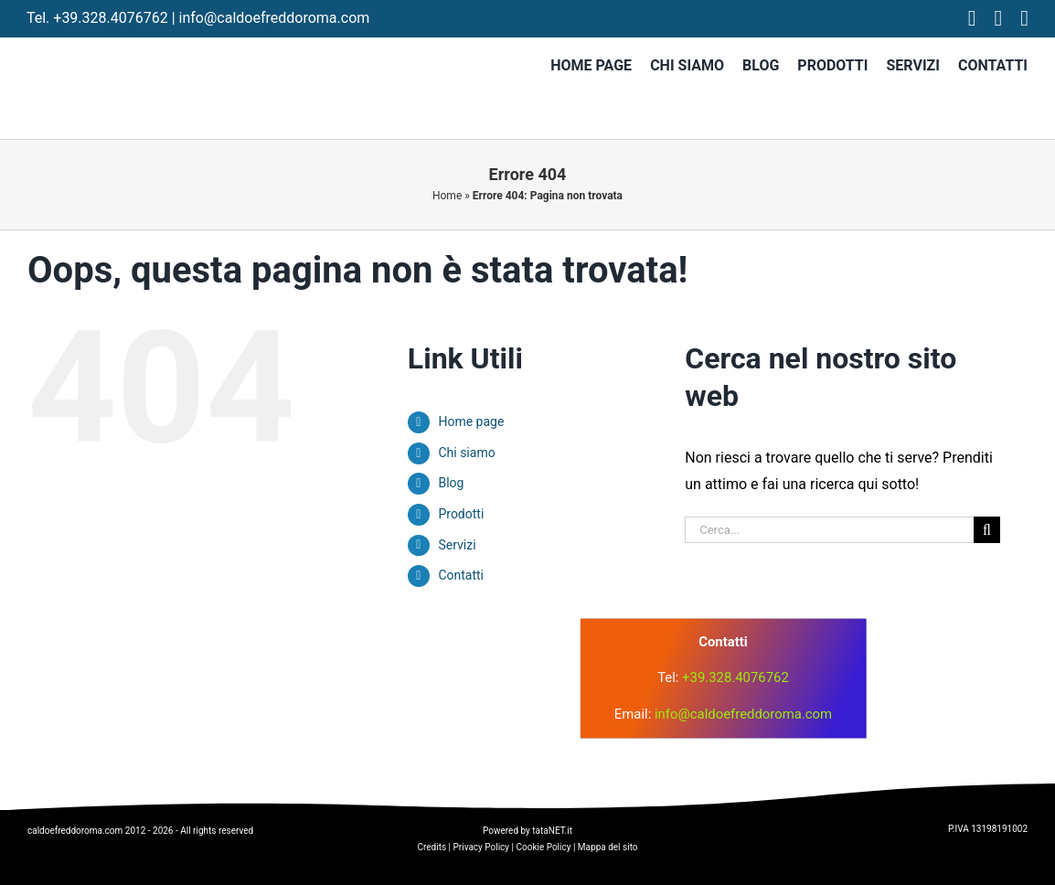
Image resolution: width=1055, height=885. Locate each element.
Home (447, 195)
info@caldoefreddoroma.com (274, 18)
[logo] (354, 647)
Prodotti (461, 513)
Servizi (456, 545)
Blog (451, 482)
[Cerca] (987, 530)
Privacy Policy (481, 847)
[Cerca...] (829, 530)
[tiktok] (1024, 18)
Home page (471, 421)
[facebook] (972, 18)
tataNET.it (552, 831)
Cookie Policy (543, 847)
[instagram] (999, 18)
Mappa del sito (608, 847)
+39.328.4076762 (110, 18)
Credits (431, 847)
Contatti (461, 575)
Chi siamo (466, 452)
